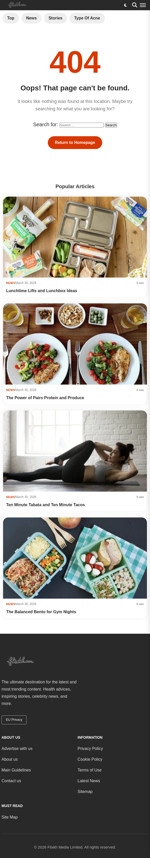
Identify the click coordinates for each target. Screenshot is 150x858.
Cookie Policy (90, 759)
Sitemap (85, 791)
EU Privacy (14, 720)
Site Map (10, 817)
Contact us (11, 781)
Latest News (89, 781)
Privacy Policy (90, 748)
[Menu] (143, 5)
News (31, 18)
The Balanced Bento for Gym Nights (41, 612)
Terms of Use (90, 770)
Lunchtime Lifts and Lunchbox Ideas (41, 291)
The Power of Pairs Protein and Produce (45, 398)
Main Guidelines (16, 770)
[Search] (134, 5)
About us (10, 759)
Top (10, 18)
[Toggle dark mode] (125, 5)
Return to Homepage (75, 142)
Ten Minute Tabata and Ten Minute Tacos (45, 505)
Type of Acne (87, 18)
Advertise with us (17, 748)
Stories (55, 18)
